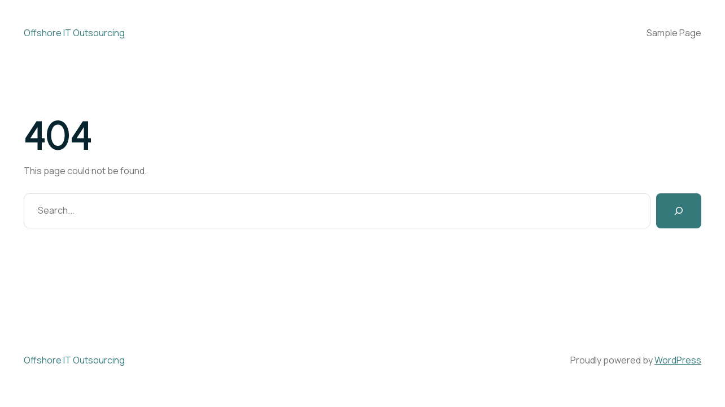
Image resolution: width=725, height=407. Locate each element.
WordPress (677, 360)
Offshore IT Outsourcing (74, 33)
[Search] (678, 210)
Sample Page (674, 33)
